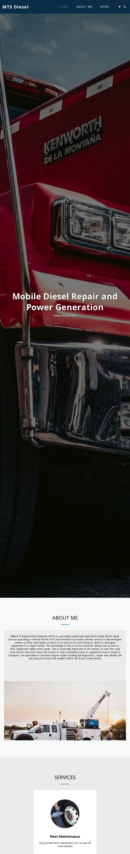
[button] (119, 6)
